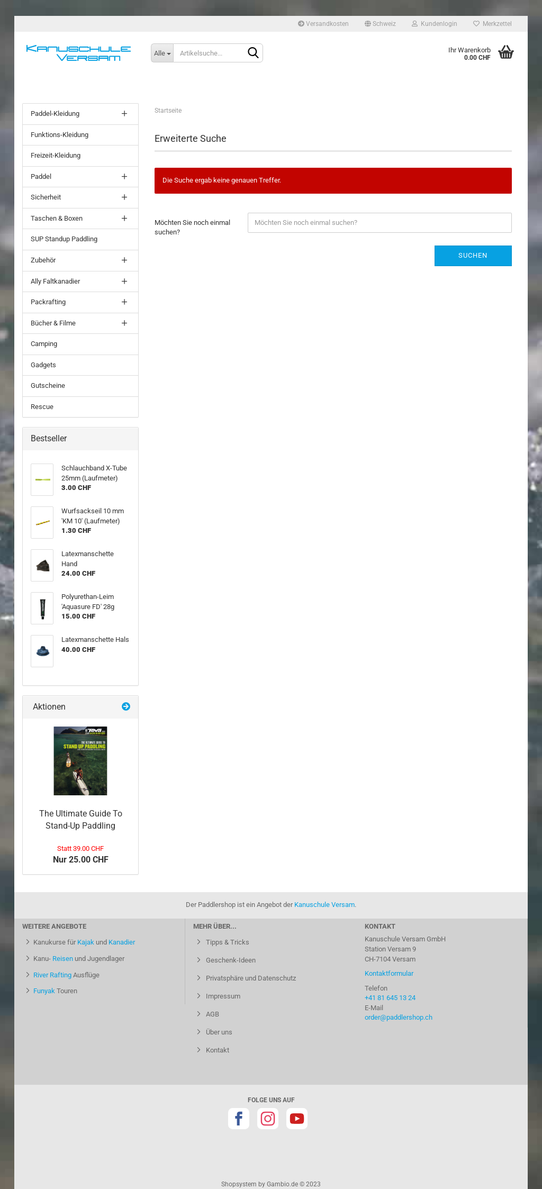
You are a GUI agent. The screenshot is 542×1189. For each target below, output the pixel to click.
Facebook (238, 1118)
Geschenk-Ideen (230, 960)
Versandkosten (323, 24)
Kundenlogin (434, 24)
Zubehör (43, 260)
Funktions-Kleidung (59, 135)
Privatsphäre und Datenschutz (250, 978)
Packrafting (48, 302)
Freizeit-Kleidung (55, 155)
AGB (211, 1014)
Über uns (218, 1032)
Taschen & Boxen (57, 218)
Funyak (44, 991)
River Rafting (52, 975)
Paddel (41, 176)
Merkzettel (492, 24)
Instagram (267, 1118)
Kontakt (216, 1050)
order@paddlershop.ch (398, 1017)
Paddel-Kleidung (55, 113)
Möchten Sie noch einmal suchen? (192, 228)
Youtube (297, 1118)
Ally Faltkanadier (55, 281)
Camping (44, 344)
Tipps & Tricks (226, 942)
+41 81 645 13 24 (390, 998)
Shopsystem (239, 1184)
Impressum (222, 996)
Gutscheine (48, 385)
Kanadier (122, 942)
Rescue (42, 407)
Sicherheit (46, 197)
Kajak (85, 942)
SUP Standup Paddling (64, 239)
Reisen (62, 959)
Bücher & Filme (53, 323)
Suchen (472, 255)
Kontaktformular (389, 973)
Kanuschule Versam (324, 905)
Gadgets (43, 365)
